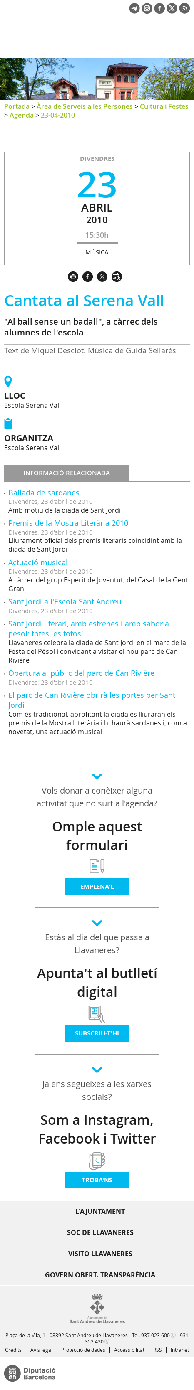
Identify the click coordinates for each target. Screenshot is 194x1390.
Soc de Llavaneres (100, 1232)
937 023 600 (155, 1335)
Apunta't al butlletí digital (97, 982)
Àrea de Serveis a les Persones (85, 106)
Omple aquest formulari (97, 835)
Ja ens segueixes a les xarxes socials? (97, 1090)
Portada (17, 106)
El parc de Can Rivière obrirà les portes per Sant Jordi (91, 700)
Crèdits (13, 1349)
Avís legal (41, 1349)
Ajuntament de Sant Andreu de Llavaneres (44, 43)
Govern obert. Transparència (100, 1274)
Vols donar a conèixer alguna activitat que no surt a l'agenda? (97, 797)
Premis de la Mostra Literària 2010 (68, 523)
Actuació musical (38, 562)
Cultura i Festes (164, 106)
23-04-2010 (58, 115)
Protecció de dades (83, 1349)
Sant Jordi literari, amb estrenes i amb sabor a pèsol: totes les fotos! (88, 628)
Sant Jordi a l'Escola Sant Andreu (65, 601)
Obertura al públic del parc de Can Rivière (81, 673)
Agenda (22, 115)
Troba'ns (97, 1180)
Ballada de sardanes (44, 493)
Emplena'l (97, 886)
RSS (157, 1349)
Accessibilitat (129, 1349)
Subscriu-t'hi (97, 1033)
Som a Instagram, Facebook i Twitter (97, 1129)
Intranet (180, 1349)
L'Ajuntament (100, 1211)
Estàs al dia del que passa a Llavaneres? (97, 944)
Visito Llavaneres (100, 1253)
